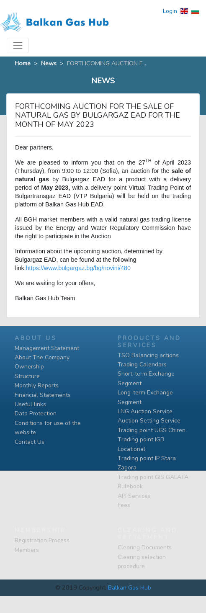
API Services (134, 496)
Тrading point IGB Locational (141, 444)
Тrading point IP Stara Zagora (147, 462)
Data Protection (36, 413)
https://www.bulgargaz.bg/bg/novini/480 (78, 268)
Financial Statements (43, 395)
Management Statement (47, 348)
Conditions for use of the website (48, 427)
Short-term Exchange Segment (146, 378)
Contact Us (29, 442)
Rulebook (130, 486)
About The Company (42, 357)
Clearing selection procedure (142, 561)
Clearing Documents (145, 547)
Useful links (30, 404)
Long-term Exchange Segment (145, 397)
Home (23, 63)
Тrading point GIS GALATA (153, 477)
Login (170, 11)
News (49, 63)
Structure (27, 376)
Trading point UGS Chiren (151, 430)
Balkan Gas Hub (129, 587)
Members (27, 550)
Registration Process (42, 540)
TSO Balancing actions (148, 355)
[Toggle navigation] (18, 45)
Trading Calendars (142, 364)
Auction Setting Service (149, 421)
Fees (124, 505)
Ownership (29, 367)
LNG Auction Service (145, 411)
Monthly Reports (37, 385)
